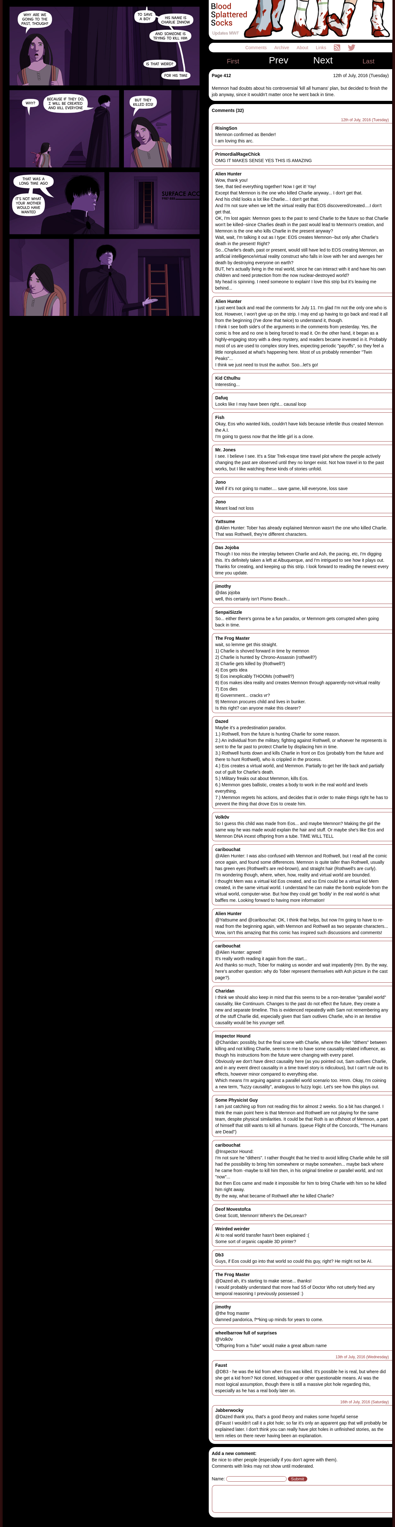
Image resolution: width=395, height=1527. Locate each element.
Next (323, 60)
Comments (256, 47)
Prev (279, 60)
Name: (218, 1478)
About (303, 47)
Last (368, 61)
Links (322, 47)
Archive (282, 47)
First (233, 61)
